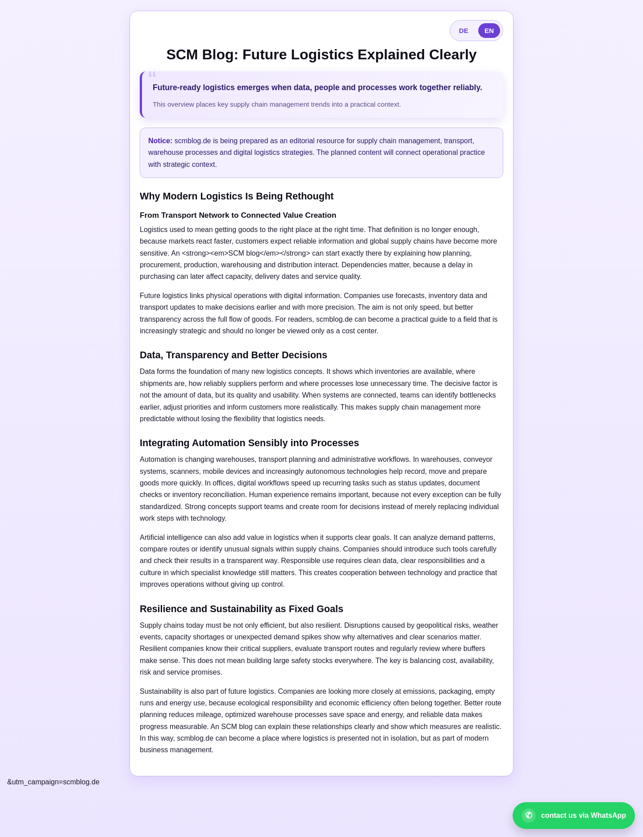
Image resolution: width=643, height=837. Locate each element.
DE (463, 30)
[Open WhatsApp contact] (574, 815)
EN (489, 30)
